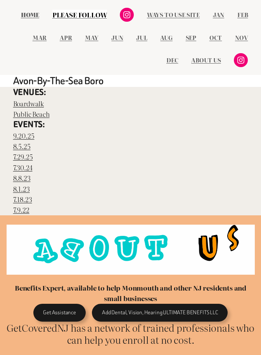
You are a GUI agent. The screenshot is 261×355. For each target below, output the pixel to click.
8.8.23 (22, 178)
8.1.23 (21, 189)
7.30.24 (23, 167)
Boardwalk (28, 103)
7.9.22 (21, 210)
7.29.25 (23, 156)
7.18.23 (22, 199)
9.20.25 (24, 135)
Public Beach (31, 114)
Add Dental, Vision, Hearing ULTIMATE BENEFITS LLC (160, 312)
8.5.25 (22, 146)
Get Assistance (59, 312)
